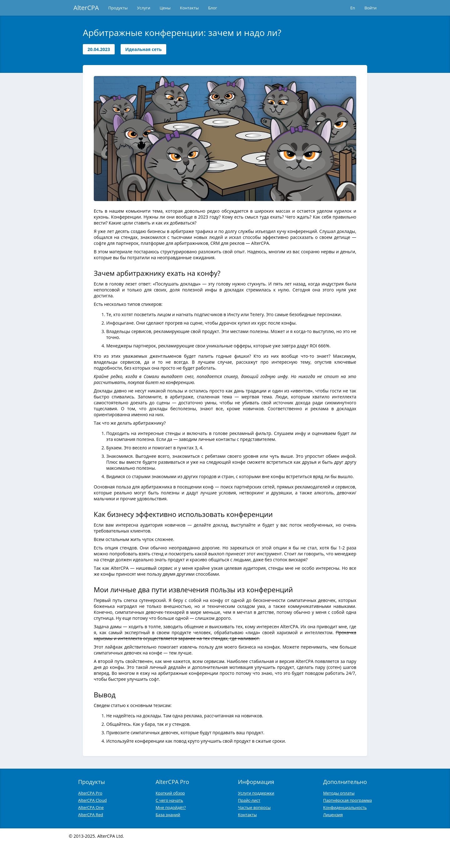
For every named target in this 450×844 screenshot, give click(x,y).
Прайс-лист (249, 800)
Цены (165, 8)
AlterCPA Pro (90, 793)
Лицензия (333, 814)
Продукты (118, 8)
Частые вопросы (254, 807)
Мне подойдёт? (171, 807)
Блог (212, 8)
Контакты (189, 8)
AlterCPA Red (90, 814)
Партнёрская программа (347, 800)
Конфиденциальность (345, 807)
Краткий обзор (170, 793)
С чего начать (169, 800)
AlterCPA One (91, 807)
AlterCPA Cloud (92, 800)
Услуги (143, 8)
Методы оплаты (338, 793)
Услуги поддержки (256, 793)
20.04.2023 (99, 49)
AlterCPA (86, 7)
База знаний (168, 814)
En (352, 8)
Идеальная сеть (143, 49)
